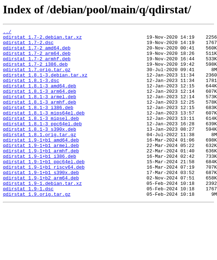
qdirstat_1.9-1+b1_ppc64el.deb (43, 188)
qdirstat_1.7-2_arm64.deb (36, 58)
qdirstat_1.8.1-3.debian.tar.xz (45, 84)
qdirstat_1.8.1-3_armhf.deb (39, 117)
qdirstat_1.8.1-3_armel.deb (39, 110)
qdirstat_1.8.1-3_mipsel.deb (41, 136)
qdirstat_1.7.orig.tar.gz (36, 78)
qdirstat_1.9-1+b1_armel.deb (41, 169)
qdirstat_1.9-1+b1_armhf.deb (41, 175)
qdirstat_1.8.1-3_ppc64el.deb (42, 143)
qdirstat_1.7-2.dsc (28, 45)
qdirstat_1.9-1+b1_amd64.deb (41, 162)
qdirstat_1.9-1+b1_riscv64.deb (43, 195)
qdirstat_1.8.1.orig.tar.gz (39, 156)
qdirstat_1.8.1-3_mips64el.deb (43, 130)
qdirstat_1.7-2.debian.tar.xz (42, 39)
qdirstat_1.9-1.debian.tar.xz (42, 214)
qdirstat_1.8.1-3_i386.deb (38, 123)
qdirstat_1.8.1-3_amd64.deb (39, 97)
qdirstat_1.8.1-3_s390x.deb (39, 149)
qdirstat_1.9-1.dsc (28, 221)
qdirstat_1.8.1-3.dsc (31, 91)
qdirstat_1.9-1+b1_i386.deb (39, 182)
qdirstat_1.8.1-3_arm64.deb (39, 104)
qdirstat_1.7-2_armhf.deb (36, 65)
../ (7, 32)
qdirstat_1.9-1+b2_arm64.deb (41, 208)
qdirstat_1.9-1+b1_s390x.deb (41, 201)
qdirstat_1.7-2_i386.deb (35, 71)
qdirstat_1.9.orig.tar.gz (36, 227)
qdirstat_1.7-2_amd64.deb (36, 52)
